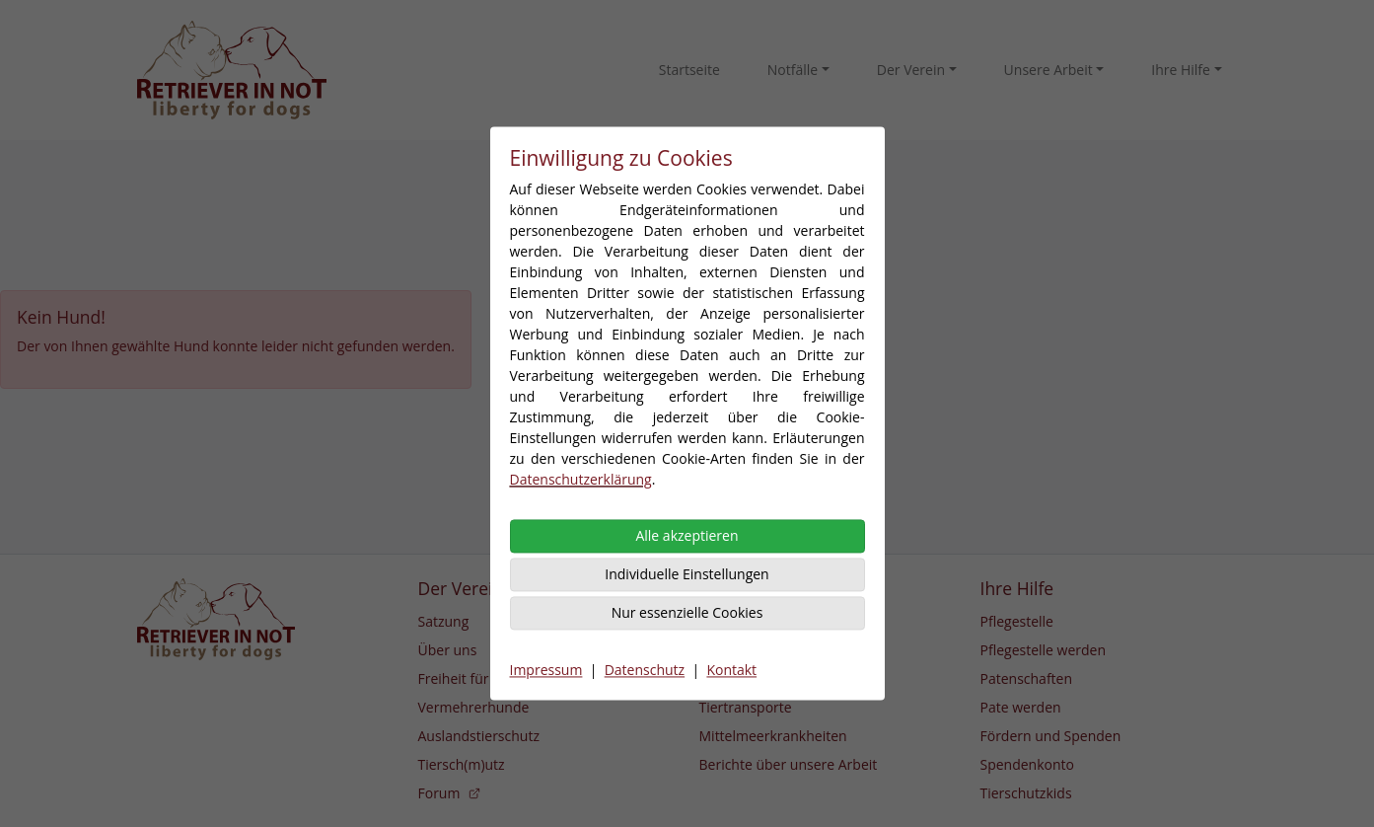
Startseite (689, 69)
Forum (450, 793)
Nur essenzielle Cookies (687, 613)
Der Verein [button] (911, 69)
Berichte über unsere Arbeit (788, 764)
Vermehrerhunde (474, 707)
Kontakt (731, 670)
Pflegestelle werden (1043, 649)
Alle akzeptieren (686, 536)
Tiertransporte (745, 707)
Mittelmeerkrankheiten (773, 735)
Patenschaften (1026, 678)
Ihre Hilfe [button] (1180, 69)
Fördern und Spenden (1050, 735)
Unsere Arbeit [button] (1048, 69)
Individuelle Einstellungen (686, 574)
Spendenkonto (1027, 764)
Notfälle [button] (792, 69)
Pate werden (1020, 707)
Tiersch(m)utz (461, 764)
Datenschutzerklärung (581, 480)
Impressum (546, 670)
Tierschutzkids (1026, 793)
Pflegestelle (1016, 621)
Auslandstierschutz (479, 735)
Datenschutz (645, 670)
